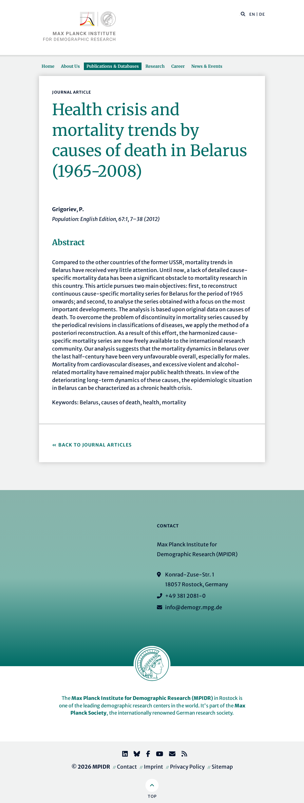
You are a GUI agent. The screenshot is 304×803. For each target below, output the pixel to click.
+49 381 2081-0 (185, 596)
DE (262, 14)
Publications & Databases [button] (112, 66)
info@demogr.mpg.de (193, 607)
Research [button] (155, 66)
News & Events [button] (206, 66)
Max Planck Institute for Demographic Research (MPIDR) (142, 698)
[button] (243, 13)
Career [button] (178, 66)
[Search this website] (239, 14)
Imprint (153, 766)
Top (152, 796)
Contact (127, 766)
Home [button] (48, 66)
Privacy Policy (187, 766)
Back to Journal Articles (95, 445)
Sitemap (222, 766)
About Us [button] (70, 66)
